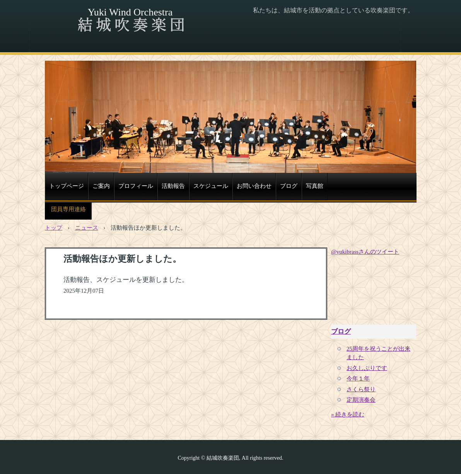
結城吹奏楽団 (129, 25)
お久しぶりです (367, 368)
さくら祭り (361, 389)
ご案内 (101, 186)
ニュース (86, 228)
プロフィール (135, 186)
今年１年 (358, 378)
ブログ (288, 186)
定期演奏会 (361, 400)
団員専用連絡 (68, 209)
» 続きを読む (347, 414)
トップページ (66, 186)
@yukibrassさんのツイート (365, 252)
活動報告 (173, 186)
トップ (53, 228)
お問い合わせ (254, 186)
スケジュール (210, 186)
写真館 (314, 186)
